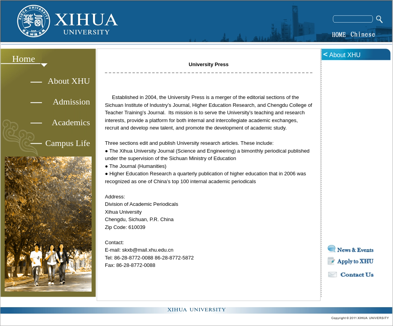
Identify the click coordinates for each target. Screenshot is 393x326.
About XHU (69, 81)
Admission (71, 101)
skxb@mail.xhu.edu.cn (147, 250)
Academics (71, 122)
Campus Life (67, 143)
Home (23, 59)
